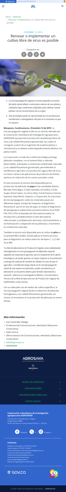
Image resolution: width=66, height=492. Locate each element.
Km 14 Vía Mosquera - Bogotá (25, 419)
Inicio (8, 16)
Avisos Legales (33, 401)
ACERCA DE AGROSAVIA (33, 382)
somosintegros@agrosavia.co (17, 459)
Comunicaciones (33, 388)
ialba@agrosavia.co (15, 342)
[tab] (33, 382)
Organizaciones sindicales (33, 395)
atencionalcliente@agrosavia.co (33, 450)
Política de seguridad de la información (20, 462)
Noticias (17, 16)
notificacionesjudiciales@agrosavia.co (20, 455)
